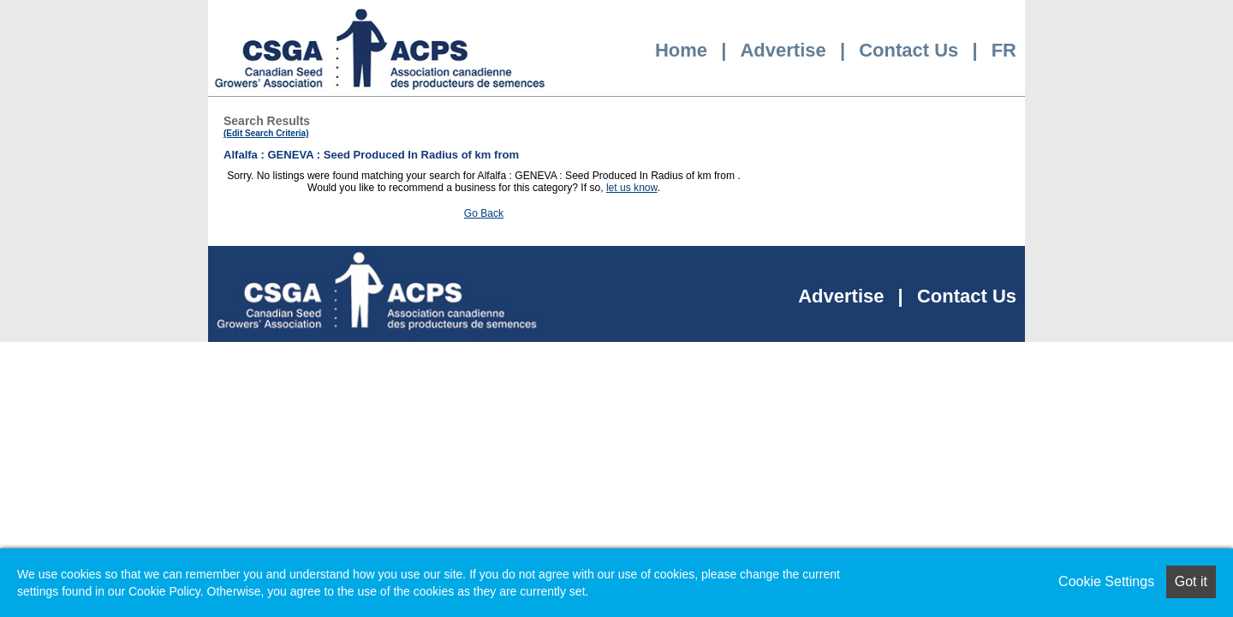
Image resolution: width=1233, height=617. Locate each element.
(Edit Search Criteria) (265, 133)
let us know (632, 188)
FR (1004, 50)
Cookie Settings (1106, 581)
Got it (1191, 581)
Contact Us (908, 50)
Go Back (483, 213)
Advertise (782, 50)
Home (681, 50)
